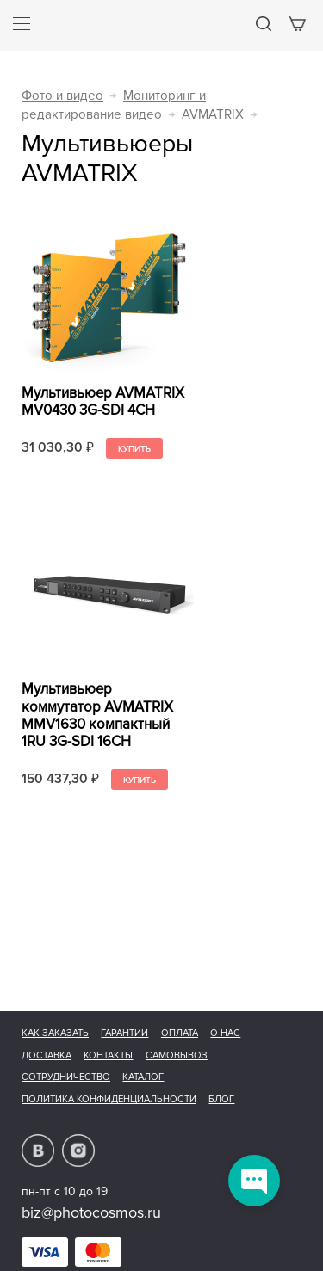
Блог (221, 1099)
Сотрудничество (66, 1077)
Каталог (143, 1077)
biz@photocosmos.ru (91, 1212)
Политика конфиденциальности (109, 1099)
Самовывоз (177, 1055)
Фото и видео (62, 96)
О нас (225, 1033)
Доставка (46, 1055)
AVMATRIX (213, 115)
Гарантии (124, 1033)
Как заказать (55, 1033)
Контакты (108, 1055)
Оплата (179, 1033)
